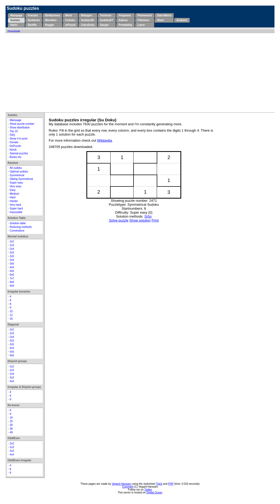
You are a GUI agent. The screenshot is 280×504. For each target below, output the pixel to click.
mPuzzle (70, 24)
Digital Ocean (154, 492)
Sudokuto (34, 20)
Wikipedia (104, 140)
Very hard (15, 204)
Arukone (181, 20)
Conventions (17, 230)
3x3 (12, 252)
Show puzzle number (22, 123)
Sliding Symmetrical (21, 178)
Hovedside (14, 31)
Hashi (13, 24)
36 (11, 428)
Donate (14, 142)
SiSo (147, 216)
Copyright (127, 486)
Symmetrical (17, 175)
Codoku (70, 20)
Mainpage (16, 15)
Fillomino (143, 20)
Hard (13, 197)
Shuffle (32, 24)
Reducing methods (21, 226)
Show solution (140, 220)
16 (11, 318)
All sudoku (16, 167)
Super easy (16, 182)
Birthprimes (52, 15)
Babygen (86, 15)
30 (11, 425)
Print (155, 220)
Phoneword (144, 15)
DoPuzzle (15, 146)
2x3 (12, 245)
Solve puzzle (119, 220)
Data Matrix (164, 15)
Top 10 (14, 131)
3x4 (12, 259)
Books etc (15, 157)
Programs (125, 15)
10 (11, 311)
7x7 (12, 278)
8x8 (12, 282)
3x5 (12, 263)
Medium (14, 193)
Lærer (141, 24)
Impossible (16, 212)
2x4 (12, 248)
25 (11, 421)
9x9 (12, 285)
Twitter (148, 489)
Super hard (16, 208)
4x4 (12, 267)
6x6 (12, 274)
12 (11, 315)
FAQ (12, 134)
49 (11, 432)
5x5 (12, 271)
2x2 (12, 241)
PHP (170, 483)
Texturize (105, 15)
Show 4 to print (18, 138)
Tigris (159, 483)
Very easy (15, 186)
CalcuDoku (88, 24)
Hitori (160, 20)
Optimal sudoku (19, 171)
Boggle (49, 24)
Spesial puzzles (19, 153)
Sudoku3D (87, 20)
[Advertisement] (140, 73)
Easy (13, 190)
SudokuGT (107, 20)
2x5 (12, 256)
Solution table (18, 223)
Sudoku (15, 20)
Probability (125, 24)
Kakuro (123, 20)
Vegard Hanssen (121, 483)
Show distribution (20, 127)
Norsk (13, 149)
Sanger (104, 24)
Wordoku (50, 20)
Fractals (33, 15)
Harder (14, 201)
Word (68, 15)
